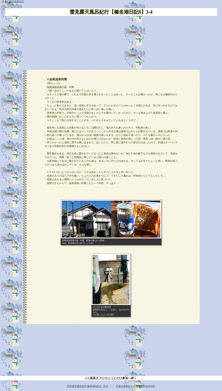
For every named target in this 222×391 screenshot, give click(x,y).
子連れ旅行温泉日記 (12, 1)
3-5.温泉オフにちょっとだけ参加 (106, 378)
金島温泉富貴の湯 (57, 87)
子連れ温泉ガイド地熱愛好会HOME (135, 386)
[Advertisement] (111, 42)
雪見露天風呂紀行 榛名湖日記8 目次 (87, 386)
